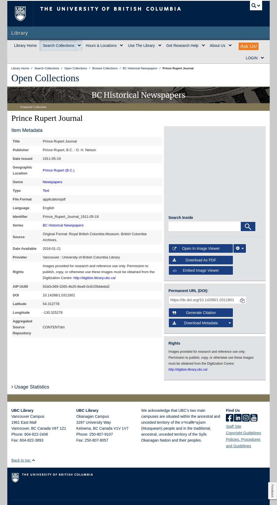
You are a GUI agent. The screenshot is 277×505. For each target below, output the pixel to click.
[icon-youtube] (254, 404)
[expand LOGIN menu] (262, 58)
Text (46, 191)
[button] (33, 446)
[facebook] (229, 404)
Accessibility (102, 496)
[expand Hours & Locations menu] (121, 45)
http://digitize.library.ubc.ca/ (95, 278)
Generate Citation (194, 298)
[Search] (248, 212)
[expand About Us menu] (230, 45)
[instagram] (246, 404)
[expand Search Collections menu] (79, 45)
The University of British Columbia (24, 14)
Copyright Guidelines (243, 419)
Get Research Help (182, 45)
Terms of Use (59, 496)
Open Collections (45, 78)
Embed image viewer (196, 256)
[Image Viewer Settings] (239, 234)
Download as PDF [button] (194, 246)
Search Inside (181, 203)
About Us (218, 45)
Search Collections (58, 45)
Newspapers (52, 182)
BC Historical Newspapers (63, 225)
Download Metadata (202, 309)
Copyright (81, 496)
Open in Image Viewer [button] (196, 234)
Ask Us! (248, 46)
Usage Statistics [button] (30, 372)
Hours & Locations (101, 45)
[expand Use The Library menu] (160, 45)
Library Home (25, 45)
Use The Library (141, 45)
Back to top (23, 446)
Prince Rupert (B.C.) (58, 170)
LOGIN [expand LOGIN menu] (252, 58)
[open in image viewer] (180, 147)
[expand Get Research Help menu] (203, 45)
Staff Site (233, 412)
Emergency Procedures (28, 496)
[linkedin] (238, 404)
